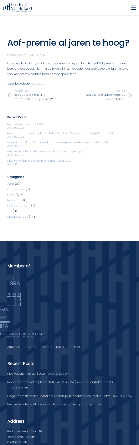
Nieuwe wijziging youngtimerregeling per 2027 (39, 161)
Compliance (16, 189)
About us (13, 347)
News (11, 195)
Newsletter (14, 200)
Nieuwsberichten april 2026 (26, 124)
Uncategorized (17, 217)
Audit (10, 184)
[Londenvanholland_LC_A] (17, 7)
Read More (38, 83)
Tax (9, 211)
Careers (46, 347)
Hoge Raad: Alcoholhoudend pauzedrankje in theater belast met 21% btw (58, 142)
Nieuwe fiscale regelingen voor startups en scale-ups (45, 151)
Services (30, 347)
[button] (133, 7)
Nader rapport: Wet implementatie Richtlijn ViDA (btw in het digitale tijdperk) (60, 133)
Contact (74, 347)
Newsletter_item (18, 206)
